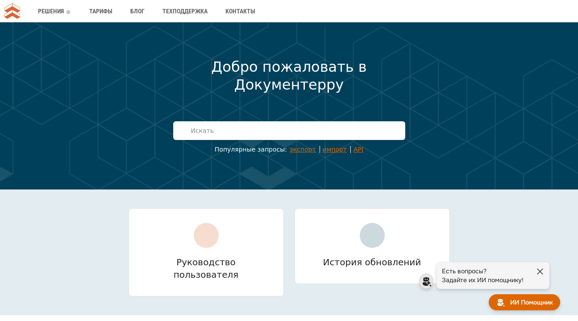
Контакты (240, 11)
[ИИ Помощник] (524, 302)
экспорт (303, 149)
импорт (335, 149)
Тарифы (100, 11)
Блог (137, 11)
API (358, 149)
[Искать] (295, 130)
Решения (53, 11)
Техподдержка (185, 11)
